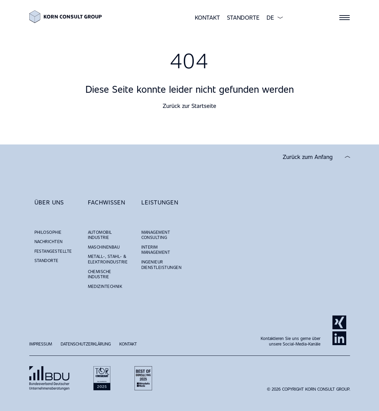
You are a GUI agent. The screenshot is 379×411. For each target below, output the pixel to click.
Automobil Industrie (100, 234)
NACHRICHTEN (48, 241)
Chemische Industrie (99, 274)
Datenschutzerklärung (86, 344)
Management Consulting (155, 234)
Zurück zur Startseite (189, 106)
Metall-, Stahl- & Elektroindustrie (108, 258)
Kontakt (207, 17)
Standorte (243, 17)
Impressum (40, 344)
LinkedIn (339, 338)
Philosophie (48, 232)
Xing (339, 322)
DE (270, 17)
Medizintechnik (105, 286)
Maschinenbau (104, 247)
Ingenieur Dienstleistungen (161, 264)
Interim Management (155, 249)
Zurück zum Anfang (308, 157)
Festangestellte (53, 251)
